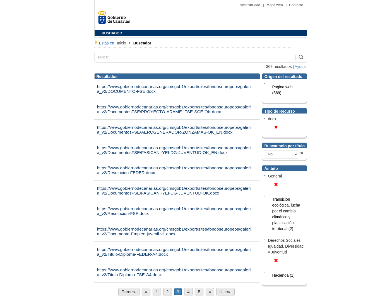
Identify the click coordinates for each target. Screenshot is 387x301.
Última (225, 291)
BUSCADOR (112, 33)
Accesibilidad (250, 5)
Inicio (122, 43)
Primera (128, 291)
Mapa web (275, 5)
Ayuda (300, 66)
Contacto (296, 5)
